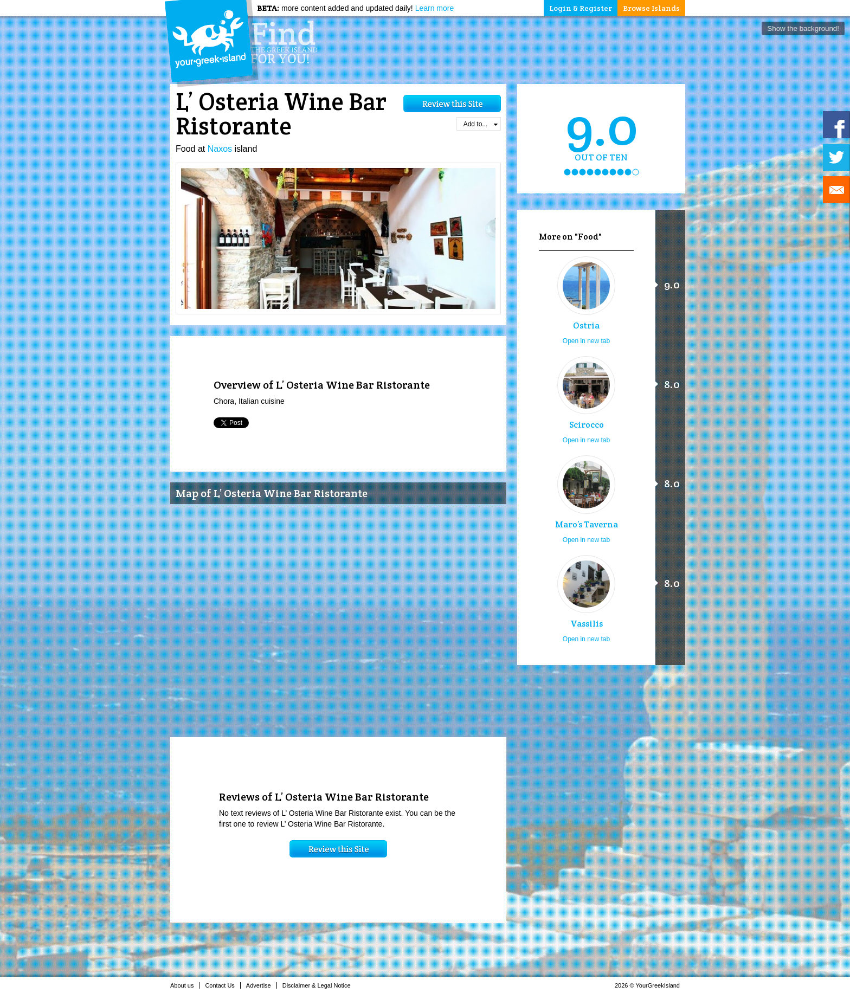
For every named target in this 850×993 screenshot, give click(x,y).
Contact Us (222, 985)
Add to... (480, 124)
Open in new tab (586, 341)
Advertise (261, 985)
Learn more (434, 8)
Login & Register (580, 8)
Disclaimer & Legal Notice (319, 985)
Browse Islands (651, 8)
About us (184, 985)
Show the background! (803, 28)
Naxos (220, 148)
